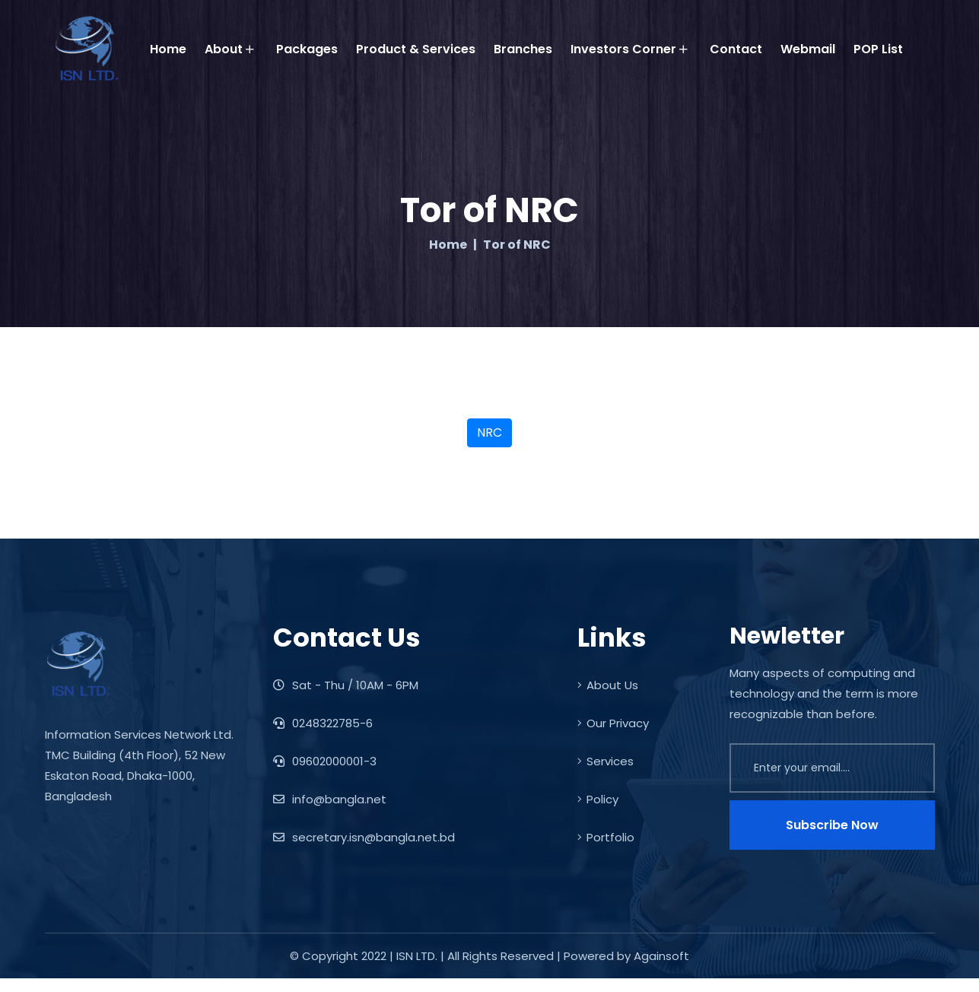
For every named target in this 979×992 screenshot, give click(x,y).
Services (605, 761)
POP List (878, 49)
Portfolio (605, 837)
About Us (607, 685)
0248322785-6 (323, 723)
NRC (489, 432)
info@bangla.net (329, 799)
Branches (523, 49)
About (229, 49)
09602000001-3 (325, 761)
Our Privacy (613, 723)
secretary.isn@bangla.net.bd (364, 837)
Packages (307, 49)
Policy (597, 799)
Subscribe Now (832, 825)
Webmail (807, 49)
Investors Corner (629, 49)
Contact (736, 49)
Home (168, 49)
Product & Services (415, 49)
